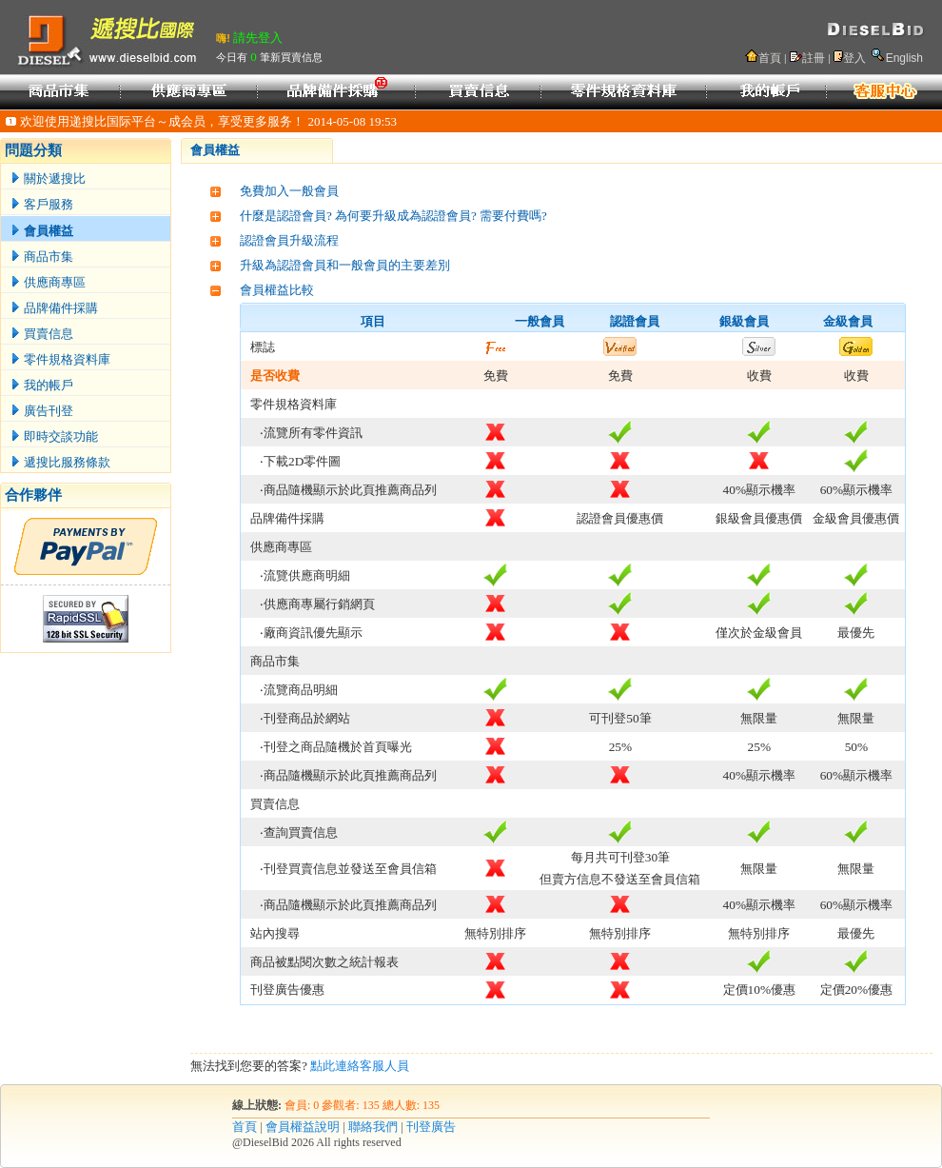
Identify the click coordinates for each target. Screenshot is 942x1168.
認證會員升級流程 (289, 240)
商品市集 (41, 256)
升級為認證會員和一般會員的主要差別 (345, 265)
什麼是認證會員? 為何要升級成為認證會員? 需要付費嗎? (393, 215)
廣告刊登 (41, 411)
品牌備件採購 (54, 308)
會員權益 (41, 231)
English (904, 58)
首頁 (769, 58)
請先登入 (258, 37)
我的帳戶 (41, 385)
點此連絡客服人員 (359, 1066)
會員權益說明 (302, 1126)
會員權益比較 (277, 290)
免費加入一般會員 (289, 191)
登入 (854, 58)
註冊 (813, 58)
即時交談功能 (54, 436)
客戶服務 (41, 204)
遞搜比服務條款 (60, 462)
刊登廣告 (431, 1126)
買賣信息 (41, 334)
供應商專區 (48, 282)
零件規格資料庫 (60, 359)
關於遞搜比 (48, 178)
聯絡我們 (373, 1126)
